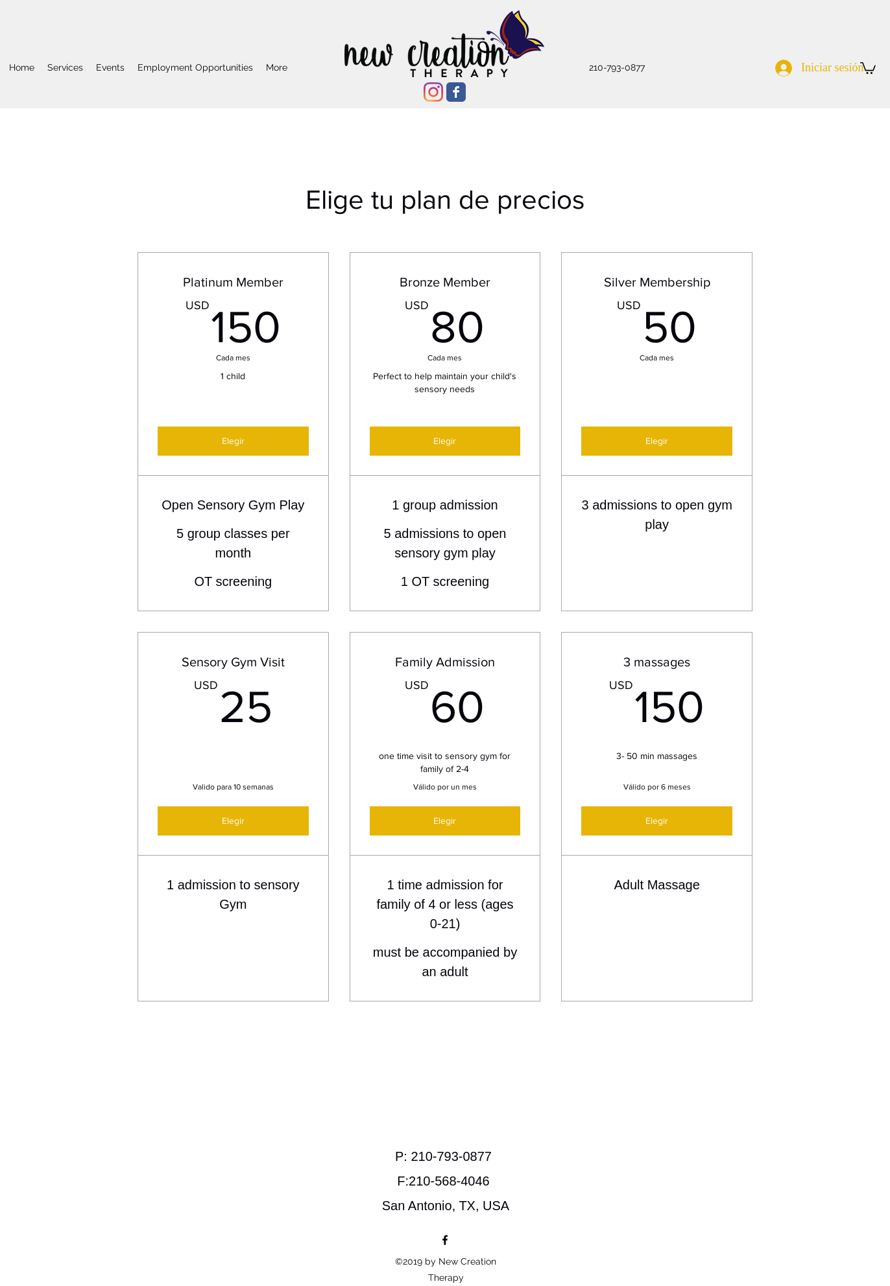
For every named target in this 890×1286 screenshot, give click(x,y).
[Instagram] (433, 92)
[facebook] (445, 1239)
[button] (868, 67)
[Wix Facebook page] (456, 92)
